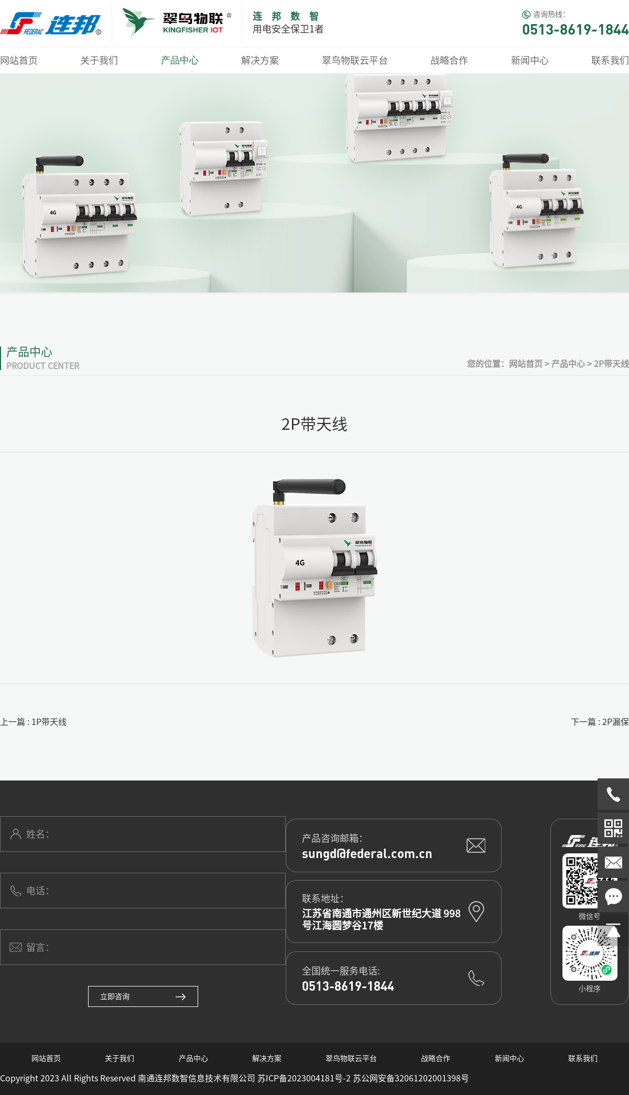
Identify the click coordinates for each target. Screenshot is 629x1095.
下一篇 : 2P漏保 (600, 722)
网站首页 (19, 60)
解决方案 (260, 60)
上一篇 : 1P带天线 (33, 722)
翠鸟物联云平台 (355, 60)
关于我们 (99, 60)
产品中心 (180, 60)
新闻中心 (530, 60)
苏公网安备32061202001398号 (411, 1078)
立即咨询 (143, 997)
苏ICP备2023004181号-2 (304, 1078)
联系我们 (610, 60)
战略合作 (449, 60)
